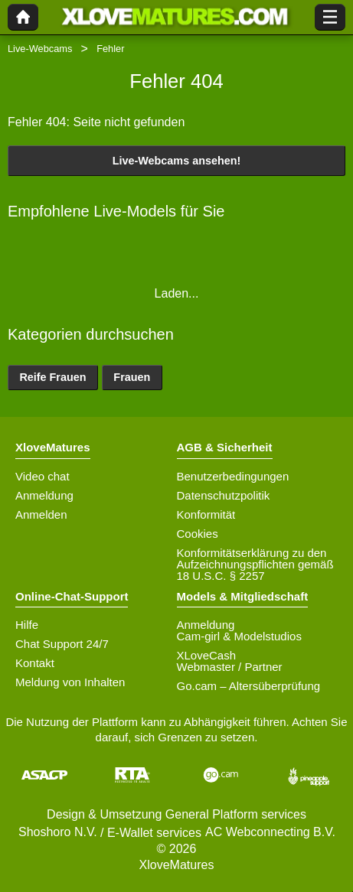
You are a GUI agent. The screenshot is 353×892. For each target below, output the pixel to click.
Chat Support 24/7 (62, 643)
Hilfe (26, 624)
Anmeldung (44, 495)
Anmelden (41, 514)
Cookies (197, 533)
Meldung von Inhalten (70, 682)
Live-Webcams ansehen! (177, 161)
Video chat (42, 476)
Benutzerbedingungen (233, 476)
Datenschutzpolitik (223, 495)
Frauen (131, 377)
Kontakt (34, 662)
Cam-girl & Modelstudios (239, 636)
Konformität (206, 514)
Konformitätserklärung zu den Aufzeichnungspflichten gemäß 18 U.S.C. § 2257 (255, 564)
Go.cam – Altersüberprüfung (249, 685)
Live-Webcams (40, 48)
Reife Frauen (52, 377)
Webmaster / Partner (230, 666)
